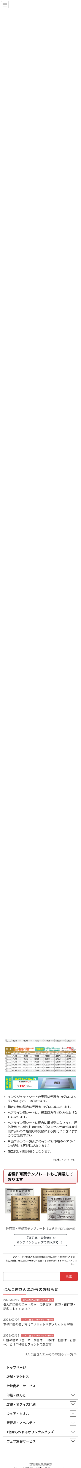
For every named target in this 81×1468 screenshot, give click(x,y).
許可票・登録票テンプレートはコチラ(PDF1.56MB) (40, 1228)
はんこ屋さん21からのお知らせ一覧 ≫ (50, 1354)
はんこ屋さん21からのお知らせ (37, 1300)
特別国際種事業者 (40, 1464)
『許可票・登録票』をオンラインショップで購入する (39, 1240)
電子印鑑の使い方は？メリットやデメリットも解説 (38, 1324)
